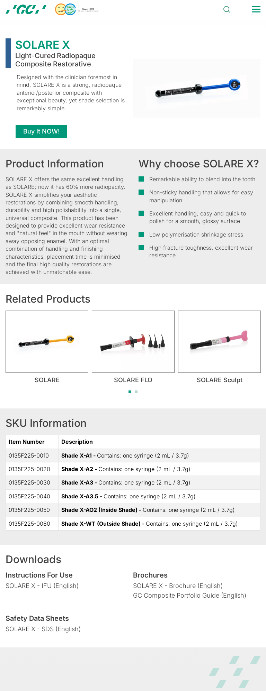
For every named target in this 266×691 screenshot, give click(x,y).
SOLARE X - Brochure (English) (178, 585)
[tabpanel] (47, 347)
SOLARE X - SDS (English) (43, 629)
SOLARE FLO (133, 380)
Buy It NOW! (41, 131)
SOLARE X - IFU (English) (42, 585)
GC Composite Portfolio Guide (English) (189, 595)
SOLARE (47, 380)
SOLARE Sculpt (219, 380)
